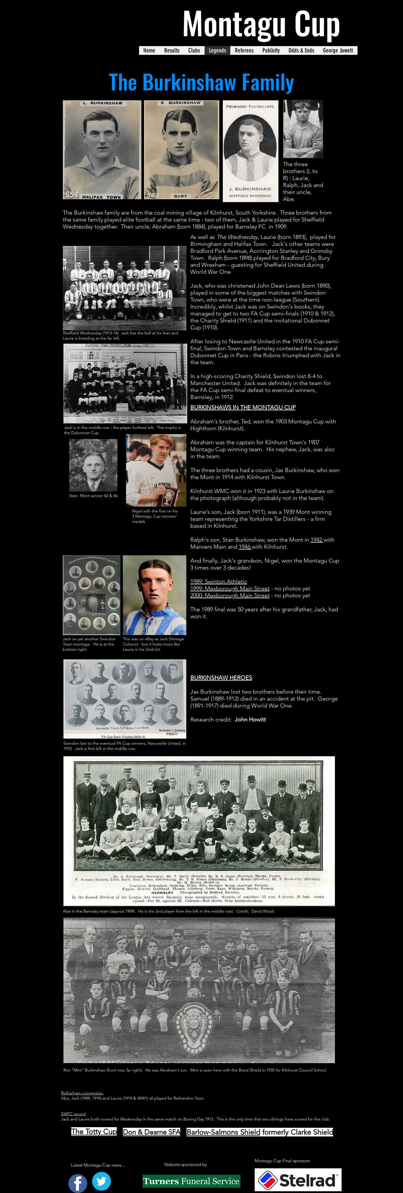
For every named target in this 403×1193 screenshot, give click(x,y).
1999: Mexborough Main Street (230, 588)
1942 (317, 539)
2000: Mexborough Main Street (230, 595)
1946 (245, 546)
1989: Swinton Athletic (218, 581)
